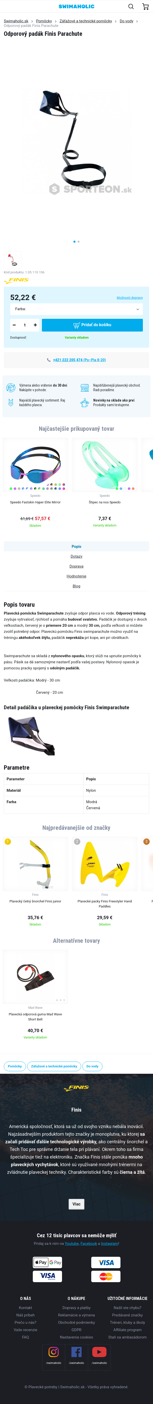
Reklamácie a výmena (76, 1315)
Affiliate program (127, 1330)
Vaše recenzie (25, 1330)
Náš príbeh (25, 1315)
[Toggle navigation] (7, 6)
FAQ (25, 1337)
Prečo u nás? (25, 1322)
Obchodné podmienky (76, 1322)
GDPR (77, 1330)
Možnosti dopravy (130, 298)
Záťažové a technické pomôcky (86, 21)
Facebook (89, 1243)
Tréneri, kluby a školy (127, 1322)
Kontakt (25, 1308)
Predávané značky (127, 1315)
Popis (76, 546)
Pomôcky (44, 21)
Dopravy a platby (76, 1308)
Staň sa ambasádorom (127, 1337)
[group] (35, 484)
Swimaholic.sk (16, 21)
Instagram (109, 1243)
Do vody (126, 21)
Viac (76, 1204)
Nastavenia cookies (76, 1337)
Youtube (72, 1243)
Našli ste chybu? (127, 1308)
